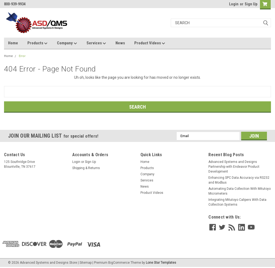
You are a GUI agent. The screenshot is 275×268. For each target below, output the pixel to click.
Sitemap (85, 263)
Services (96, 43)
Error (22, 56)
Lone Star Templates (161, 263)
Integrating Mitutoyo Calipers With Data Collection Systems (237, 202)
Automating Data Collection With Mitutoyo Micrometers (239, 191)
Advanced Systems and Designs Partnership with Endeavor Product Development (233, 166)
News (120, 43)
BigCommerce (119, 263)
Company (67, 43)
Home (13, 43)
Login (233, 4)
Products (37, 43)
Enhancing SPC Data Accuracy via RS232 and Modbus (238, 180)
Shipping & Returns (86, 168)
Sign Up (251, 4)
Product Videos (149, 43)
